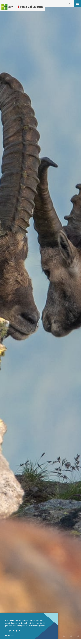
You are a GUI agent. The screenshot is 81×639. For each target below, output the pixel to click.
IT (67, 4)
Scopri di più (12, 630)
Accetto (9, 635)
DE (69, 4)
